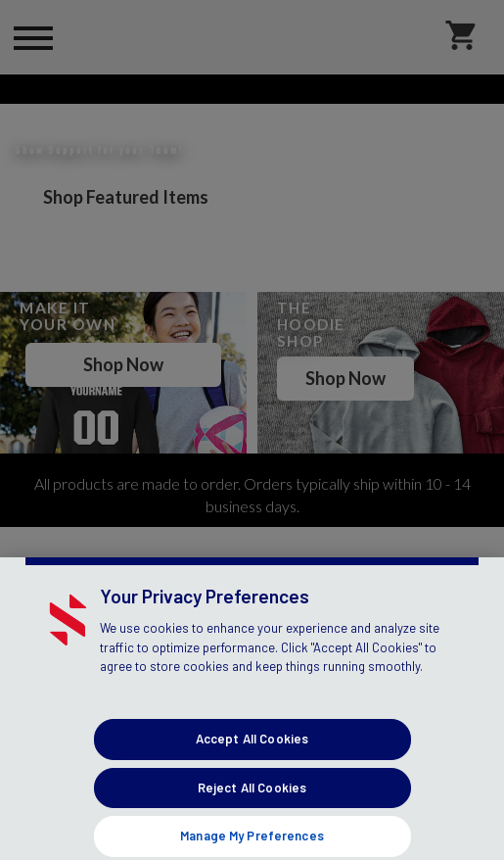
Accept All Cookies (252, 802)
